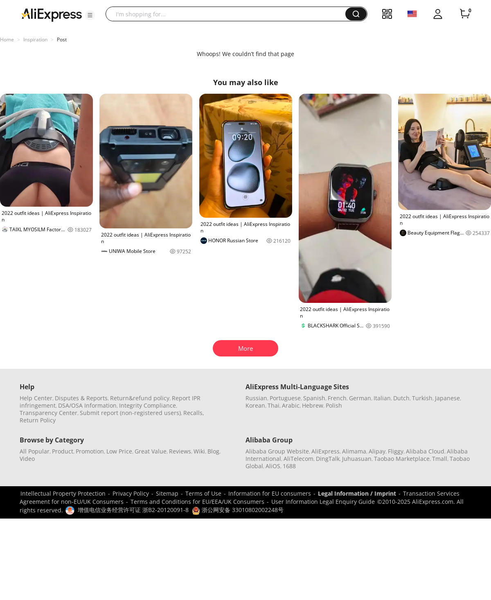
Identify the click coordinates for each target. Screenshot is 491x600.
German (360, 398)
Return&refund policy (139, 398)
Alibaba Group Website (277, 451)
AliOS (273, 466)
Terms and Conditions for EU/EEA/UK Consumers (197, 501)
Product (62, 451)
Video (27, 458)
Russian (256, 398)
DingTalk (328, 458)
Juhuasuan (357, 458)
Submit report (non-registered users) (130, 413)
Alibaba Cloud (425, 451)
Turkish (422, 398)
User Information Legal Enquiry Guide (323, 501)
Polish (334, 405)
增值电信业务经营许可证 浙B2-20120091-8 (133, 510)
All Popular (35, 451)
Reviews (180, 451)
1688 (289, 466)
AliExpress (325, 451)
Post (62, 39)
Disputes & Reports (81, 398)
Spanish (314, 398)
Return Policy (38, 420)
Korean (255, 405)
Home (7, 39)
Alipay (377, 451)
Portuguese (285, 398)
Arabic (291, 405)
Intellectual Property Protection (63, 493)
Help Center (36, 398)
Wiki (199, 451)
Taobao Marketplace (402, 458)
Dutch (401, 398)
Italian (382, 398)
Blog (213, 451)
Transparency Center (48, 413)
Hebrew (312, 405)
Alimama (354, 451)
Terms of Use (203, 493)
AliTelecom (298, 458)
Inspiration (35, 39)
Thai (273, 405)
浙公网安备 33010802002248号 (238, 510)
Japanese (447, 398)
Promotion (90, 451)
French (337, 398)
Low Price (119, 451)
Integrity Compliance (147, 405)
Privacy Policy (131, 493)
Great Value (151, 451)
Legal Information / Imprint (357, 493)
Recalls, (193, 413)
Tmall (439, 458)
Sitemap (167, 493)
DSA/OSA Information (87, 405)
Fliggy (395, 451)
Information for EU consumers (269, 493)
